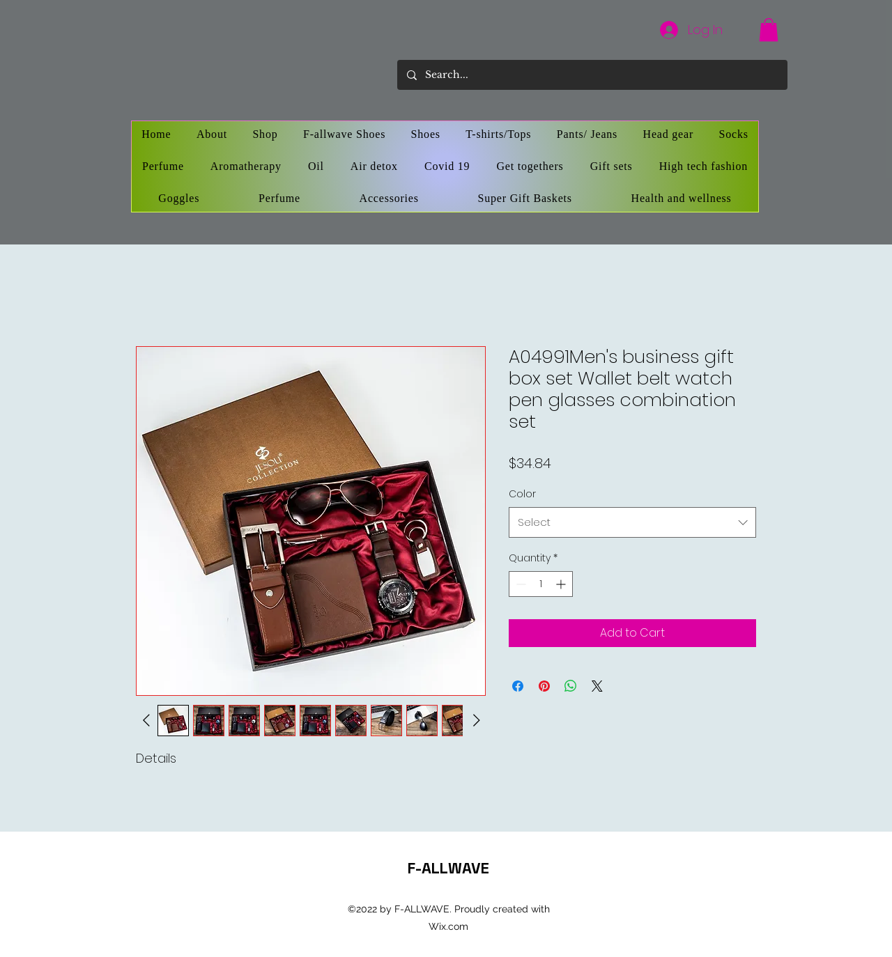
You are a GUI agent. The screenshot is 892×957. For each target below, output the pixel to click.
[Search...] (591, 75)
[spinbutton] (540, 584)
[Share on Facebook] (517, 686)
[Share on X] (597, 686)
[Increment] (562, 584)
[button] (768, 29)
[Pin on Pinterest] (544, 686)
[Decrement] (519, 584)
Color (522, 494)
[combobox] (632, 522)
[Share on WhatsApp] (570, 686)
